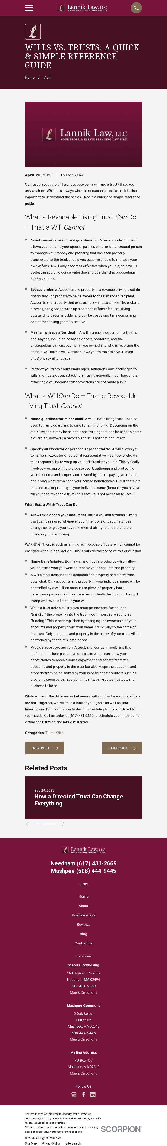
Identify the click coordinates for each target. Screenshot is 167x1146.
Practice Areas (83, 915)
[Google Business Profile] (74, 1094)
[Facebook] (83, 1094)
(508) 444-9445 (83, 871)
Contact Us (83, 943)
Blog (83, 934)
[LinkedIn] (93, 1094)
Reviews (83, 924)
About (83, 906)
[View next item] (66, 824)
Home (83, 896)
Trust (49, 733)
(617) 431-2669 (81, 715)
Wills (59, 733)
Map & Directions (83, 992)
